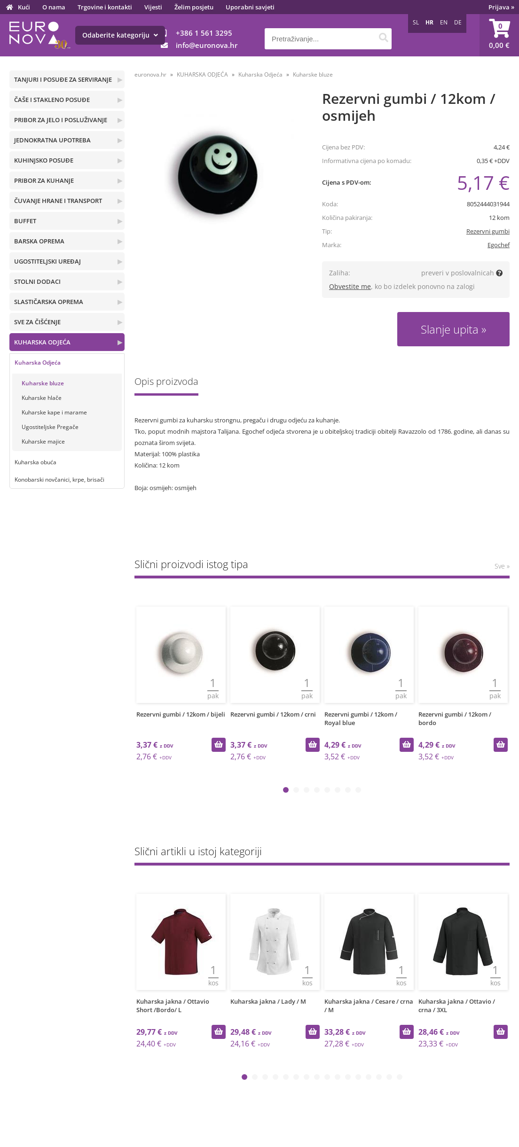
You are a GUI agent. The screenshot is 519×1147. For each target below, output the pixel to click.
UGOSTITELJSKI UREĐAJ (47, 261)
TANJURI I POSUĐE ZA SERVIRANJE (63, 79)
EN (444, 22)
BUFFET (25, 221)
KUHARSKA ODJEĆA (42, 342)
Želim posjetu (193, 7)
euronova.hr (150, 74)
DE (458, 22)
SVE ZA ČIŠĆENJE (37, 322)
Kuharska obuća (35, 462)
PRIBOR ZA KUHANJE (44, 180)
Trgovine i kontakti (105, 7)
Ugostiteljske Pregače (50, 427)
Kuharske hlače (42, 398)
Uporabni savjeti (250, 7)
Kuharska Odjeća (38, 363)
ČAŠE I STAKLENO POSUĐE (52, 99)
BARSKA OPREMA (39, 241)
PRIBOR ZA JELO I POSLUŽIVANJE (60, 120)
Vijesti (153, 7)
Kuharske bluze (43, 383)
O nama (53, 7)
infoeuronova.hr (206, 45)
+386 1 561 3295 (204, 33)
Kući (24, 7)
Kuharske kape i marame (54, 412)
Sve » (502, 566)
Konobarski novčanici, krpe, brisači (59, 480)
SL (416, 22)
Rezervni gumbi (488, 231)
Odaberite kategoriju (120, 35)
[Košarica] (499, 35)
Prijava (501, 7)
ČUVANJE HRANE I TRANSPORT (58, 200)
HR (429, 22)
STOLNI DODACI (37, 281)
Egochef (499, 245)
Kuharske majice (43, 441)
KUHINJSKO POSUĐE (43, 160)
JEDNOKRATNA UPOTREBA (52, 140)
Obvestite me (350, 286)
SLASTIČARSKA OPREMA (48, 301)
